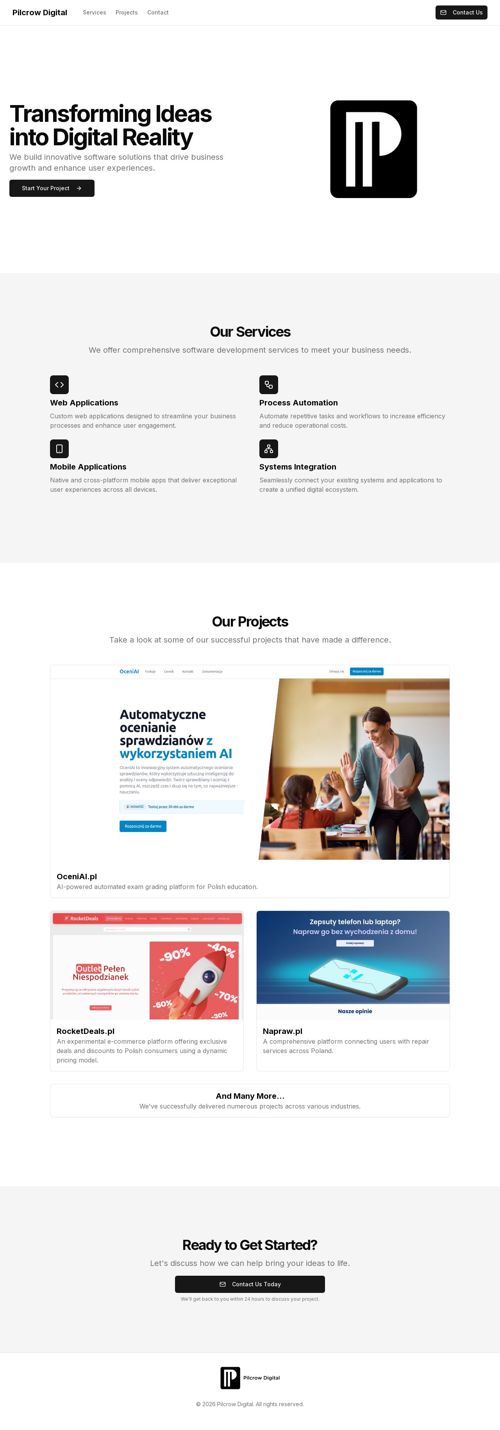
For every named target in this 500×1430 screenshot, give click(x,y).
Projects (127, 12)
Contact (158, 12)
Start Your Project (52, 188)
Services (94, 12)
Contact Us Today (250, 1284)
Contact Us (461, 12)
